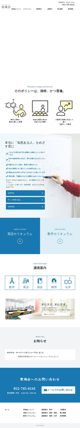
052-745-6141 (68, 4)
